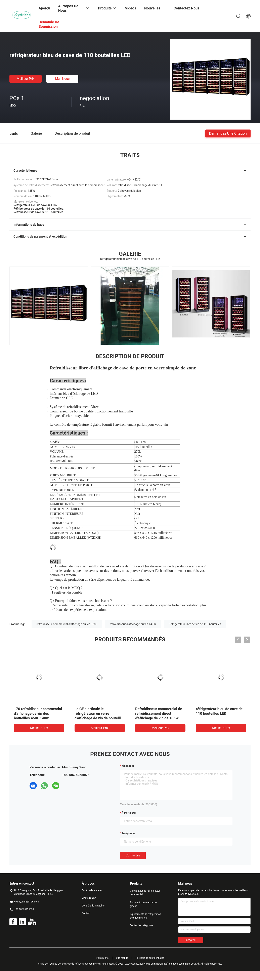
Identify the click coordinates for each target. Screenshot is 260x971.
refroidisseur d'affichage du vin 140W (133, 624)
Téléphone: (129, 833)
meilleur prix (25, 79)
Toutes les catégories (141, 925)
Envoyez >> (191, 940)
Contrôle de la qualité (93, 905)
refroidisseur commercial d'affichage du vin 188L (67, 624)
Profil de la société (91, 890)
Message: (128, 765)
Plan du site (102, 958)
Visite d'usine (89, 898)
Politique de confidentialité (150, 958)
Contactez (133, 855)
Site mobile (122, 958)
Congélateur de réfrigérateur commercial (145, 892)
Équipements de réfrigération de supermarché (145, 916)
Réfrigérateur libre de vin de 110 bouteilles (195, 624)
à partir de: (129, 812)
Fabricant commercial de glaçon (143, 904)
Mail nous (62, 79)
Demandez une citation (228, 133)
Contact (86, 913)
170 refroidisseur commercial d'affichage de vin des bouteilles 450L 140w (38, 713)
